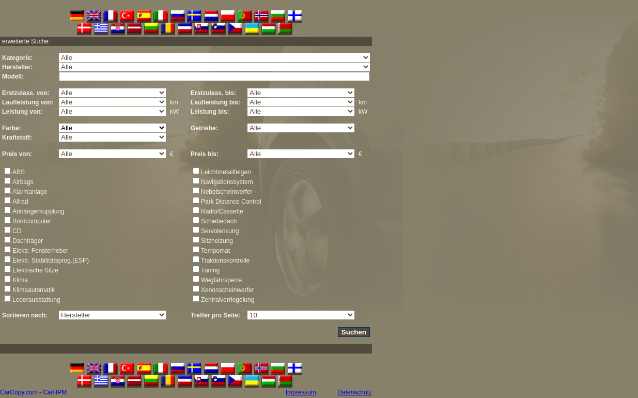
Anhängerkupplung (38, 211)
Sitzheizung (217, 240)
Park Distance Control (231, 201)
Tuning (210, 270)
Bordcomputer (31, 221)
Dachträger (27, 240)
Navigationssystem (227, 182)
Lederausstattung (36, 299)
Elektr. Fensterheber (40, 250)
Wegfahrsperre (221, 280)
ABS (18, 172)
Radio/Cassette (222, 211)
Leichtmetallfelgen (226, 172)
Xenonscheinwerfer (227, 290)
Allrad (20, 201)
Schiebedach (219, 221)
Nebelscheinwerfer (226, 191)
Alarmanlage (29, 191)
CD (16, 231)
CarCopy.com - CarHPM (33, 392)
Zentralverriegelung (227, 299)
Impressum (301, 392)
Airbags (23, 182)
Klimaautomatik (33, 290)
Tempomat (215, 250)
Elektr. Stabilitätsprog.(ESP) (50, 260)
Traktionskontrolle (225, 260)
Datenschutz (354, 392)
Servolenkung (220, 231)
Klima (20, 280)
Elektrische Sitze (35, 270)
